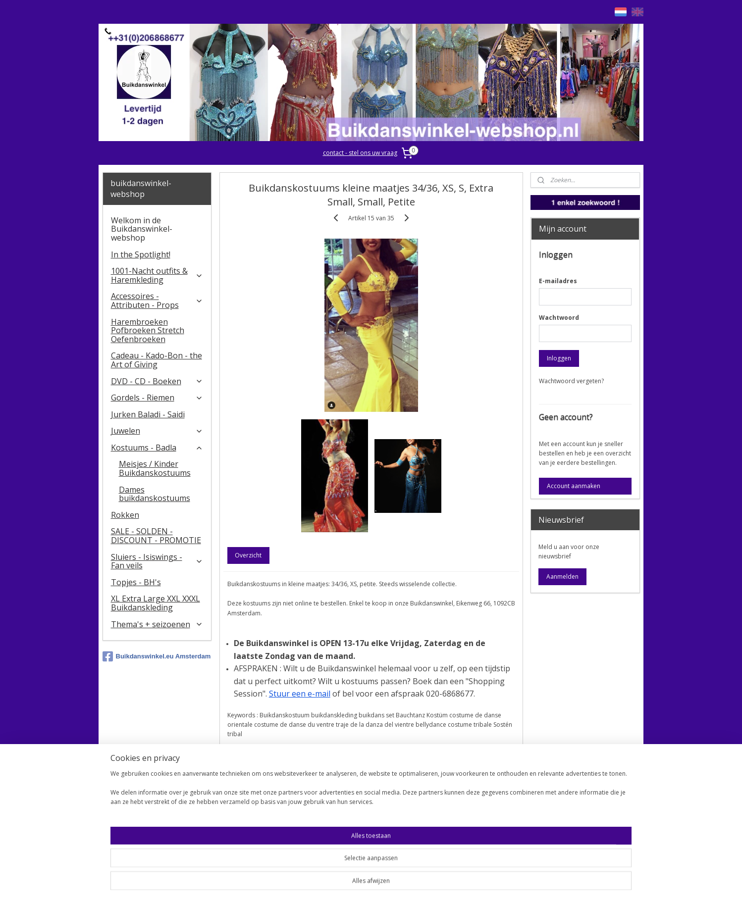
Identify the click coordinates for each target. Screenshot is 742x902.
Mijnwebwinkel (494, 884)
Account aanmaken (573, 486)
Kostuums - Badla (157, 447)
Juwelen (157, 430)
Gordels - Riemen (157, 397)
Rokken (125, 514)
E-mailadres (558, 281)
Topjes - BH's (136, 582)
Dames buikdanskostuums (154, 494)
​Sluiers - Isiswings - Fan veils (157, 561)
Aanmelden (562, 576)
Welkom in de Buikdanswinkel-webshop (141, 229)
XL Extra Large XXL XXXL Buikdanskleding (155, 603)
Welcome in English (579, 815)
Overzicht (248, 555)
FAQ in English (568, 831)
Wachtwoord (559, 317)
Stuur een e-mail (299, 693)
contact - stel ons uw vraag (360, 153)
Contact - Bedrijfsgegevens (139, 821)
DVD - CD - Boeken (157, 381)
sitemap (349, 884)
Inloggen (559, 358)
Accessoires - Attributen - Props (157, 300)
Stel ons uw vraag (467, 815)
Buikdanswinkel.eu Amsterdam (157, 656)
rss (369, 884)
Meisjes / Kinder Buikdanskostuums (155, 468)
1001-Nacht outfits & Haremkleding (157, 275)
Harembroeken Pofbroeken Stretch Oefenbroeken (147, 330)
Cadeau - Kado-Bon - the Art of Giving (156, 360)
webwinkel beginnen (407, 884)
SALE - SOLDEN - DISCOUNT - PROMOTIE (156, 536)
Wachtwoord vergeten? (571, 381)
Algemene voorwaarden (370, 815)
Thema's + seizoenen (157, 624)
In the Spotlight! (140, 254)
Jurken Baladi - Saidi (148, 414)
